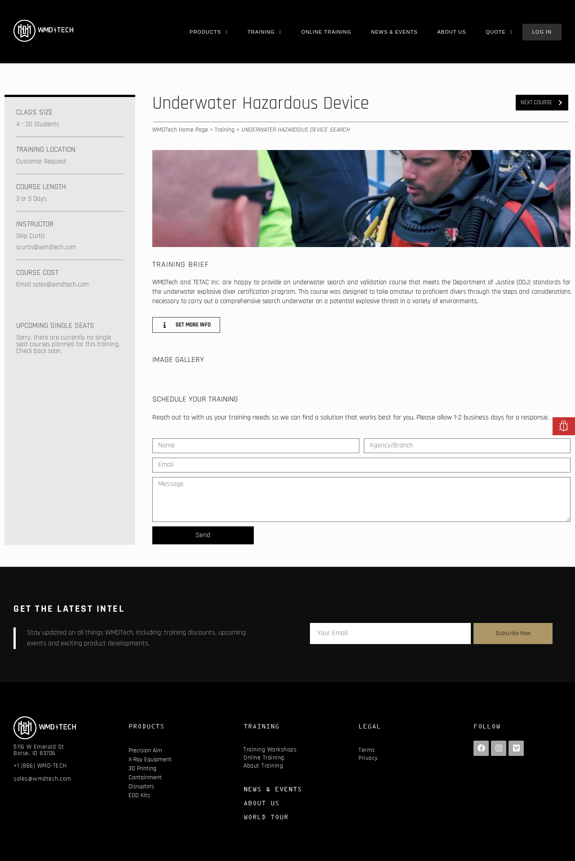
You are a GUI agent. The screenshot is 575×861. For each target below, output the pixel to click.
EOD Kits (139, 795)
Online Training (263, 758)
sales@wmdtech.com (42, 779)
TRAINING (261, 726)
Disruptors (141, 786)
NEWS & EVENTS (272, 789)
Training (224, 130)
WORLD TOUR (265, 817)
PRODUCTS (146, 726)
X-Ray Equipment (150, 759)
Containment (145, 777)
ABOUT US (261, 803)
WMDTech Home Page (180, 130)
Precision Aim (145, 750)
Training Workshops (269, 750)
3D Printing (142, 768)
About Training (263, 766)
